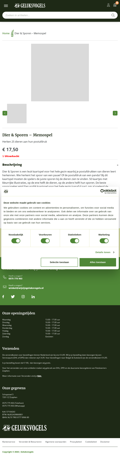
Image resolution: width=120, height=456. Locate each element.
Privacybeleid (76, 442)
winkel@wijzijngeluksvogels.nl (26, 288)
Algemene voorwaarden (55, 442)
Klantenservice (8, 442)
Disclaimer (105, 442)
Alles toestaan (98, 262)
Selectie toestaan (59, 262)
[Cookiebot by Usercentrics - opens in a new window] (102, 191)
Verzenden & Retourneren (30, 442)
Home (8, 33)
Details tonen (102, 252)
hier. (39, 376)
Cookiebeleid (91, 442)
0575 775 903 (15, 278)
